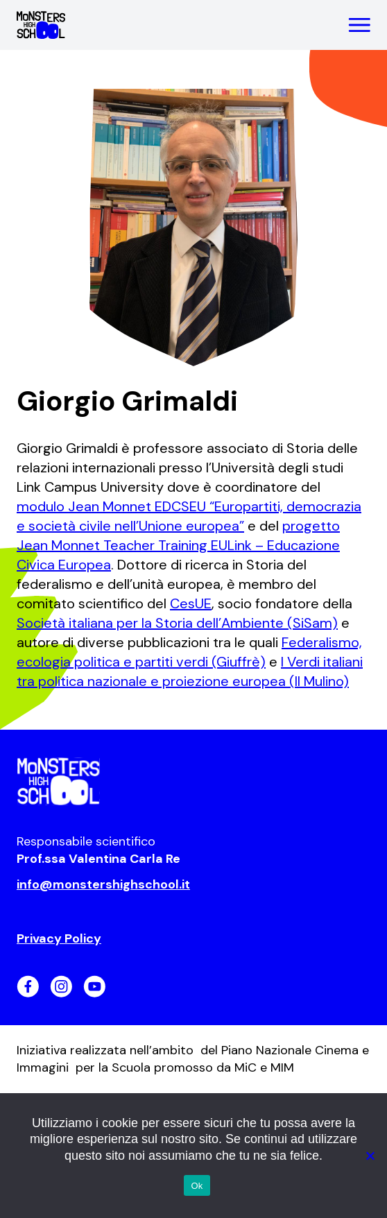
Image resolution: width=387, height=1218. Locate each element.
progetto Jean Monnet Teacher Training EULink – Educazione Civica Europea (178, 545)
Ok (197, 1186)
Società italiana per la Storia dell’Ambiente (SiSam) (177, 623)
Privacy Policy (59, 938)
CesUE (191, 603)
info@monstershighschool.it (103, 884)
